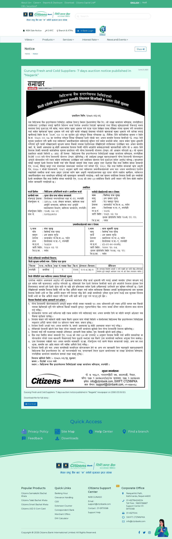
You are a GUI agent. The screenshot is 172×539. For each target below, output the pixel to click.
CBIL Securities (28, 6)
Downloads (66, 438)
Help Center (100, 431)
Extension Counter (63, 506)
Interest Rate (87, 39)
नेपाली (144, 2)
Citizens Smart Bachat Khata (34, 504)
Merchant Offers (62, 514)
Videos (29, 39)
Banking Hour (61, 493)
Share (140, 49)
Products (47, 39)
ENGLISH (134, 2)
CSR (57, 501)
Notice (35, 54)
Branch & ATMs (65, 30)
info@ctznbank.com (135, 521)
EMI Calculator (61, 518)
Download (69, 2)
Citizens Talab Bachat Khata (34, 500)
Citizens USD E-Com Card (33, 508)
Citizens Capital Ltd (85, 2)
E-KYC (49, 30)
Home (27, 54)
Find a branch (135, 431)
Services (66, 39)
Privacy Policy (34, 431)
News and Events (113, 39)
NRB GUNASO (95, 497)
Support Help (94, 512)
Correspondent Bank (64, 510)
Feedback (32, 438)
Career (37, 2)
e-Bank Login (85, 31)
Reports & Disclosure (52, 2)
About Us (26, 2)
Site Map (65, 431)
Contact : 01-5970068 (98, 508)
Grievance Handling (64, 497)
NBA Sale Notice (32, 30)
